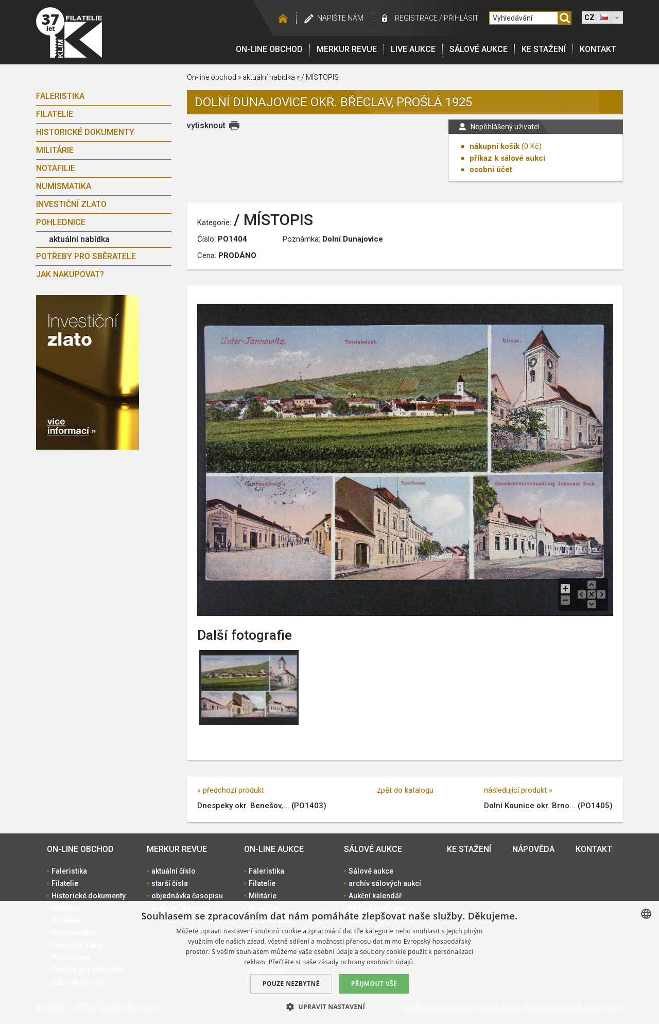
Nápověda (533, 849)
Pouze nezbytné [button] (291, 983)
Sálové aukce (478, 49)
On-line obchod (269, 49)
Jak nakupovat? (70, 274)
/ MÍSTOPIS (320, 77)
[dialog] (329, 962)
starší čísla (169, 883)
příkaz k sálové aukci (507, 158)
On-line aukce (274, 849)
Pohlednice (60, 222)
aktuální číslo (173, 871)
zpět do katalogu (405, 790)
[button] (329, 1006)
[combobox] (646, 914)
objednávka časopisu (187, 896)
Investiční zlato (71, 204)
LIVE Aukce (413, 49)
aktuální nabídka (79, 239)
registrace (416, 18)
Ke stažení (544, 49)
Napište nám (340, 18)
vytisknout (206, 125)
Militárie (55, 150)
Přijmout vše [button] (374, 983)
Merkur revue (347, 49)
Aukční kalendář (375, 896)
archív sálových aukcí (385, 883)
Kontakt (598, 49)
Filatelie (54, 114)
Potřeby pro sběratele (86, 256)
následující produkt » (518, 790)
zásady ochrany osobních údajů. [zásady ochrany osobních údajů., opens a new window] (366, 962)
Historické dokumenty (85, 132)
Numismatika (63, 186)
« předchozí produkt (230, 790)
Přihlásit (461, 18)
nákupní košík (494, 146)
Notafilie (55, 168)
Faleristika (60, 96)
